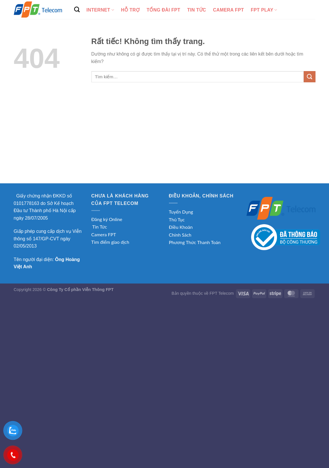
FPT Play (264, 10)
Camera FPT (228, 9)
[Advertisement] (164, 140)
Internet (100, 10)
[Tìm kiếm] (77, 9)
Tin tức (196, 9)
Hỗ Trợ (130, 9)
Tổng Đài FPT (163, 9)
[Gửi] (309, 76)
